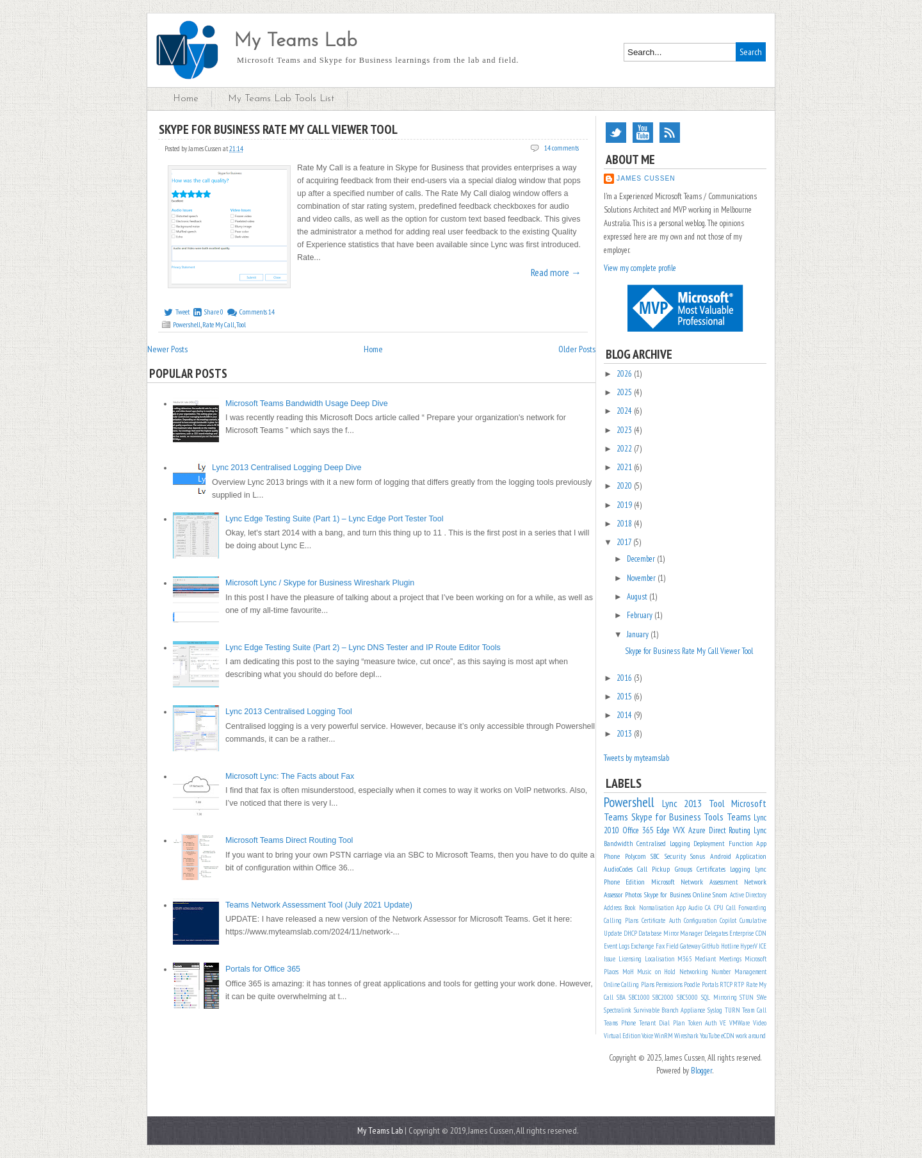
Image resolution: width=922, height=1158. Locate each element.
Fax (660, 946)
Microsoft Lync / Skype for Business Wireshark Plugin (319, 582)
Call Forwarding (746, 907)
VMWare (739, 1022)
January (639, 634)
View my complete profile (640, 268)
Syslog (715, 1010)
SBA (621, 997)
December (642, 558)
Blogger (702, 1070)
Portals (710, 984)
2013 (625, 733)
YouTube (643, 132)
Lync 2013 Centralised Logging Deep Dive (286, 467)
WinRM (663, 1035)
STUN (747, 997)
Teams (739, 816)
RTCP (726, 984)
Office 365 (638, 830)
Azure (697, 830)
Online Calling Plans (629, 984)
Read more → (556, 272)
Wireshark (686, 1035)
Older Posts (576, 349)
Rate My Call (218, 324)
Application (751, 856)
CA (708, 907)
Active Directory (748, 894)
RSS (669, 132)
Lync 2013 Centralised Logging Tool (288, 711)
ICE (762, 946)
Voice (647, 1035)
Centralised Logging (663, 843)
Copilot (728, 920)
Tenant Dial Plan (661, 1022)
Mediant (705, 958)
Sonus (697, 856)
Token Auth (702, 1022)
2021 (625, 467)
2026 (625, 373)
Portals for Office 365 (262, 969)
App (681, 907)
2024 (625, 410)
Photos (633, 894)
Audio (695, 907)
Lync (760, 830)
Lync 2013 (682, 803)
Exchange (642, 946)
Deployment (709, 843)
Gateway (690, 946)
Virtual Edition (622, 1035)
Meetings (730, 958)
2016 (625, 678)
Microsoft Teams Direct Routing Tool (289, 840)
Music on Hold (656, 971)
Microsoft (663, 881)
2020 (625, 485)
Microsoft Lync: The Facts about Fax (289, 776)
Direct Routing (730, 830)
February (640, 615)
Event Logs (616, 946)
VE (723, 1022)
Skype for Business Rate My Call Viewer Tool (278, 129)
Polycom (635, 856)
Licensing (630, 958)
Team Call (754, 1010)
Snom (720, 894)
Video (759, 1022)
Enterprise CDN (747, 933)
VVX (679, 830)
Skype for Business (666, 816)
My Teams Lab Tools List (281, 99)
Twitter (616, 132)
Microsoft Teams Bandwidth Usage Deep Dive (306, 403)
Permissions (669, 984)
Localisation (659, 958)
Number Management (738, 971)
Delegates (716, 933)
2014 (625, 715)
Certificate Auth (661, 920)
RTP (739, 984)
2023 (625, 430)
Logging (740, 869)
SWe (761, 997)
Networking (693, 971)
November (642, 578)
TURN (732, 1010)
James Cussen (646, 178)
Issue (609, 958)
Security (675, 856)
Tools (714, 816)
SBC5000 (687, 997)
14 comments (561, 147)
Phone (612, 856)
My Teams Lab (295, 41)
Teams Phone (620, 1022)
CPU (719, 907)
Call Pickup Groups (664, 869)
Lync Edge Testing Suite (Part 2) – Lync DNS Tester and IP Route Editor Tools (363, 647)
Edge (663, 830)
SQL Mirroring (719, 997)
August (638, 596)
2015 (625, 696)
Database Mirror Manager (670, 933)
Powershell (186, 324)
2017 (625, 542)
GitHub (710, 946)
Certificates (711, 869)
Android (720, 856)
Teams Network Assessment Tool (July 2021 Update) (318, 905)
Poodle (692, 984)
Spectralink (617, 1010)
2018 (625, 523)
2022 (625, 448)
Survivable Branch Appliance (669, 1010)
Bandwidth (618, 843)
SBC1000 (639, 997)
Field (672, 946)
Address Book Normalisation (639, 907)
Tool (241, 324)
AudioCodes (618, 869)
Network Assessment (709, 881)
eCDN (727, 1035)
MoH (628, 971)
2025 (625, 392)
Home (185, 99)
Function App (747, 843)
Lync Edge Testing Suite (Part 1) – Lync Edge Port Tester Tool (334, 518)
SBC (655, 856)
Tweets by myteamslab (636, 758)
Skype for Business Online (677, 894)
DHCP (630, 933)
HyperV (748, 946)
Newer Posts (167, 349)
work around (751, 1035)
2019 (625, 505)
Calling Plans (621, 920)
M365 (684, 958)
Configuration (700, 920)
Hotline (730, 946)
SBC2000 (663, 997)
